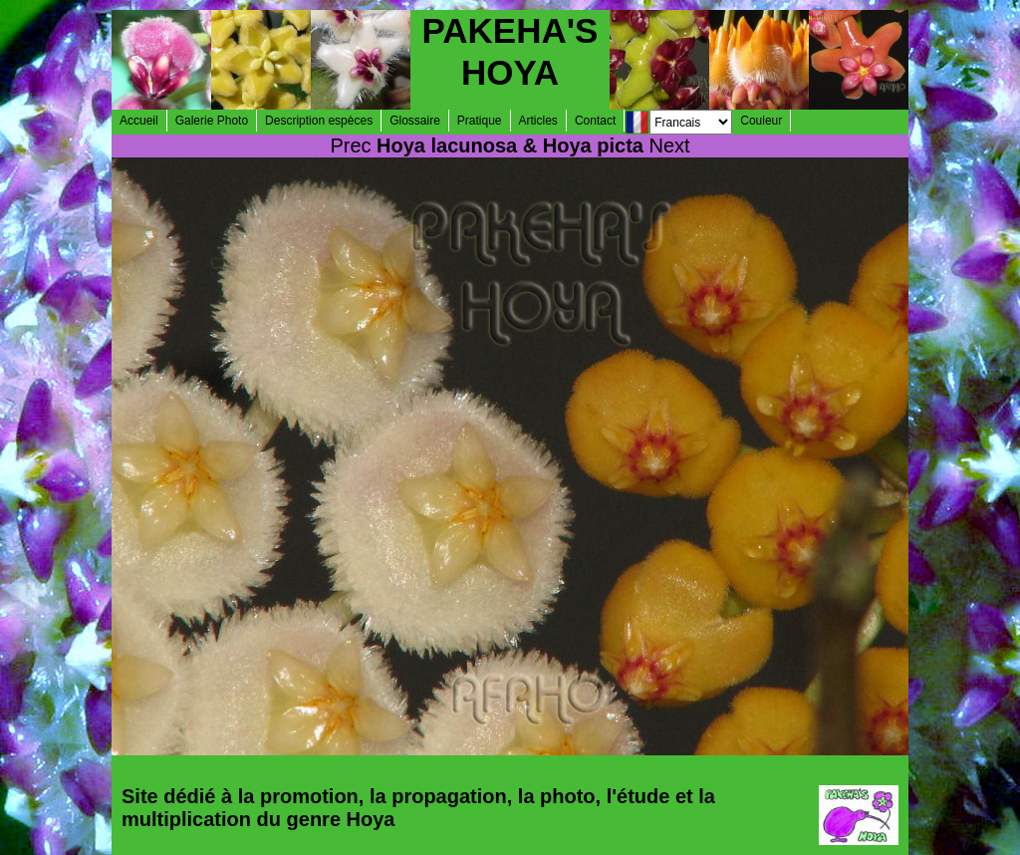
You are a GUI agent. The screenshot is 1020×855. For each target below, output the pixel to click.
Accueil (139, 121)
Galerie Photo (211, 121)
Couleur (761, 121)
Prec (350, 145)
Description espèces (319, 121)
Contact (595, 121)
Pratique (479, 121)
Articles (538, 121)
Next (669, 145)
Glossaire (414, 121)
